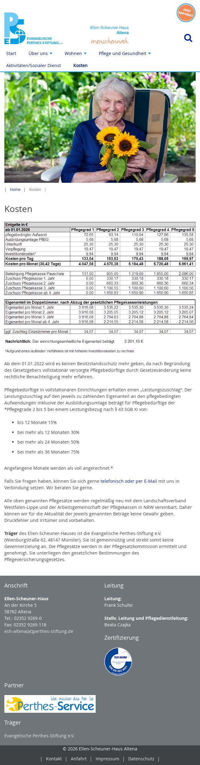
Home (15, 189)
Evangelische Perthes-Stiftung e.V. (39, 736)
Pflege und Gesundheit (125, 54)
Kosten (80, 65)
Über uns (41, 54)
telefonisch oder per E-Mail (129, 481)
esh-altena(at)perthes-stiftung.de (38, 631)
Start (11, 53)
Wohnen (76, 54)
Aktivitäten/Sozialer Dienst (33, 65)
